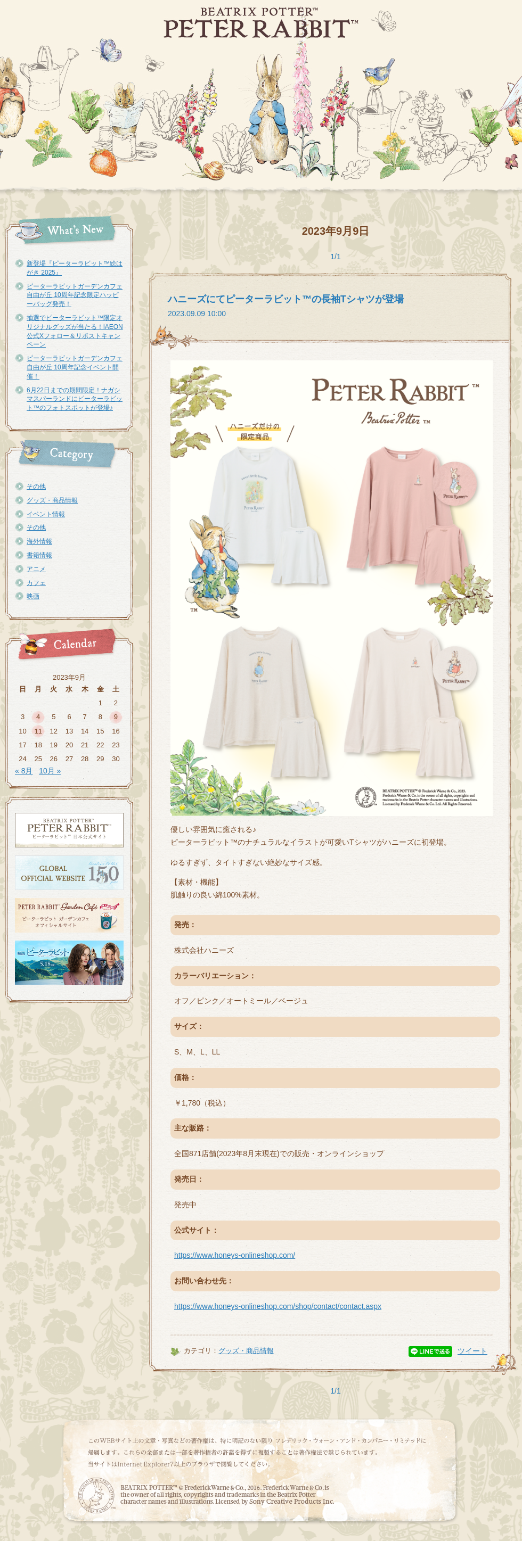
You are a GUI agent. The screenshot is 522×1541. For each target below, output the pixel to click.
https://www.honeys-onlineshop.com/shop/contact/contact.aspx (277, 1306)
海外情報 (39, 541)
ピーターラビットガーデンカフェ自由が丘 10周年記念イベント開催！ (75, 367)
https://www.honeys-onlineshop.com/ (234, 1255)
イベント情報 (46, 514)
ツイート (472, 1351)
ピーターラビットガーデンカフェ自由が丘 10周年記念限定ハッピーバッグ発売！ (75, 295)
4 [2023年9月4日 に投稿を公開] (38, 717)
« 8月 (23, 771)
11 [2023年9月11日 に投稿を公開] (38, 731)
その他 (36, 486)
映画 (33, 596)
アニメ (36, 569)
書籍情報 (39, 555)
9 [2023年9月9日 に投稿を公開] (116, 717)
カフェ (36, 583)
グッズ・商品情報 (52, 500)
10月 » (50, 771)
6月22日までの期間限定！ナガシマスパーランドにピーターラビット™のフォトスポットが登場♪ (75, 399)
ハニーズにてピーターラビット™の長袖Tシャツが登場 (286, 299)
